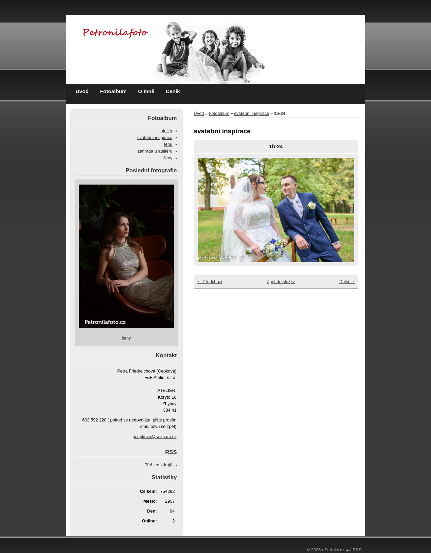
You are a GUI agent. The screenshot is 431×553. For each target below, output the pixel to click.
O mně (146, 91)
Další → (347, 281)
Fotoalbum (113, 91)
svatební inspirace (251, 113)
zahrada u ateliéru (155, 151)
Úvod (82, 91)
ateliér (167, 130)
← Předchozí (209, 281)
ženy (167, 157)
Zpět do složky (281, 281)
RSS (357, 549)
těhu (168, 144)
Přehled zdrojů (158, 464)
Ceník (173, 91)
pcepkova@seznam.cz (155, 436)
